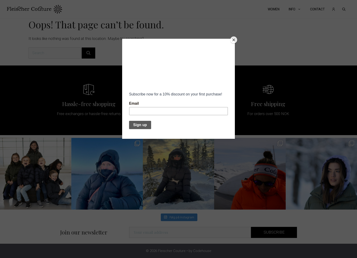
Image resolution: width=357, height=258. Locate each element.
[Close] (233, 39)
